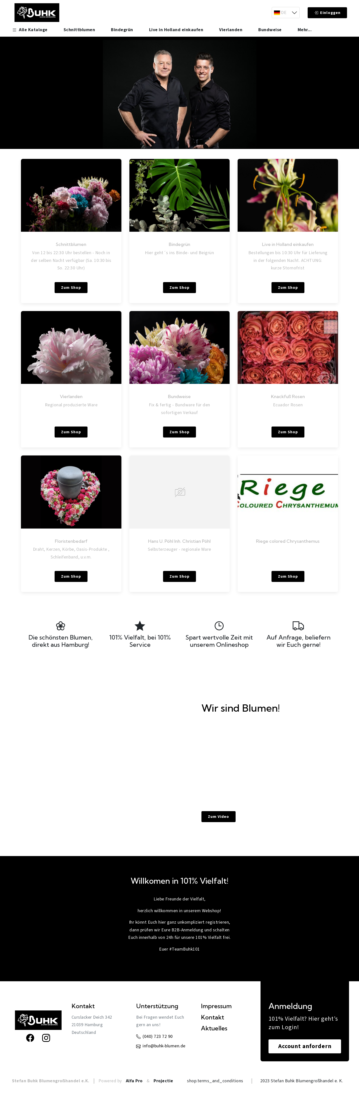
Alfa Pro (134, 1081)
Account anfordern (305, 1046)
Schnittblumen (79, 30)
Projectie (163, 1081)
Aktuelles (214, 1028)
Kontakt (212, 1017)
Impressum (216, 1006)
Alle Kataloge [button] (30, 30)
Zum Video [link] (218, 816)
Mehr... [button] (305, 30)
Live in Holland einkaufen (176, 30)
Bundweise (270, 30)
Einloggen (327, 12)
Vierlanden (230, 30)
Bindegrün (122, 30)
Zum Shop (71, 287)
